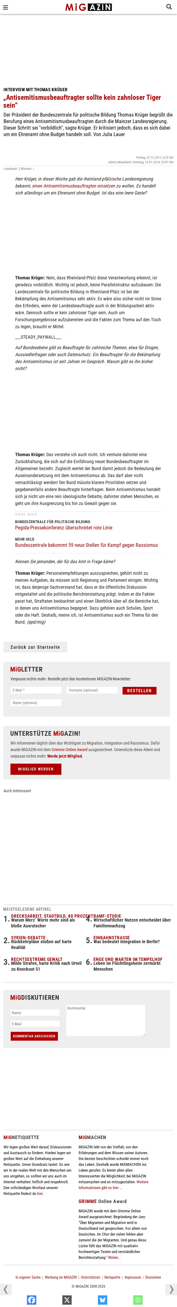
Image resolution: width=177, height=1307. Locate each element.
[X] (91, 1301)
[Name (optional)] (35, 702)
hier (40, 1193)
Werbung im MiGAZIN (61, 1277)
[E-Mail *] (35, 690)
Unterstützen (90, 1277)
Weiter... (114, 1257)
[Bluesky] (127, 1301)
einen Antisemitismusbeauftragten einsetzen (73, 186)
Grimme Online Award (69, 749)
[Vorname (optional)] (92, 690)
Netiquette (112, 1277)
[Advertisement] (88, 48)
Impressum (133, 1277)
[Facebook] (56, 1301)
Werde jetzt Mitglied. (65, 756)
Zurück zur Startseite (35, 647)
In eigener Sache (28, 1277)
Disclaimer (153, 1277)
